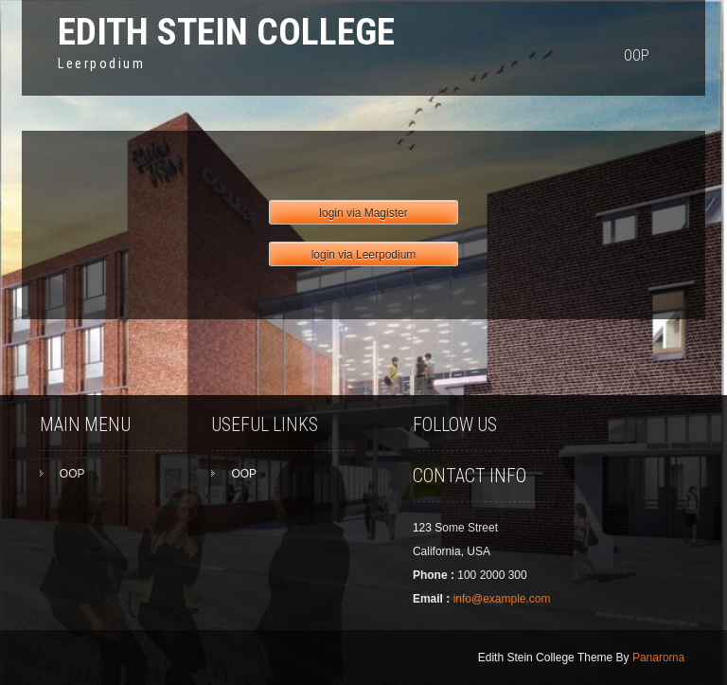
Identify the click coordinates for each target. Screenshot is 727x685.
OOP (636, 55)
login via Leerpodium (364, 254)
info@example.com (502, 598)
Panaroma (658, 657)
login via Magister (363, 213)
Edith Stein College (226, 31)
